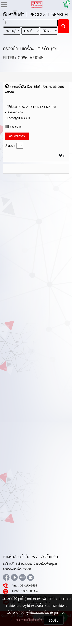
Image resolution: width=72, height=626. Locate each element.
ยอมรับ (54, 620)
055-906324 (30, 591)
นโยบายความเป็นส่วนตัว (26, 620)
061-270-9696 (28, 585)
